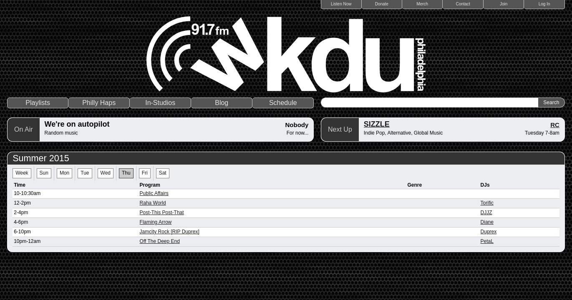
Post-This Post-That (162, 212)
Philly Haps (99, 102)
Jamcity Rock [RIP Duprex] (169, 232)
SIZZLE (377, 124)
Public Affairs (154, 193)
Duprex (489, 232)
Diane (487, 222)
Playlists (37, 102)
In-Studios (160, 102)
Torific (487, 203)
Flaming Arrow (156, 222)
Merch (422, 4)
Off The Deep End (160, 241)
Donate (381, 4)
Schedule (283, 102)
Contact (463, 4)
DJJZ (486, 212)
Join (503, 4)
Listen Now (341, 4)
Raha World (153, 203)
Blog (221, 102)
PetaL (487, 241)
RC (554, 124)
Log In (544, 4)
